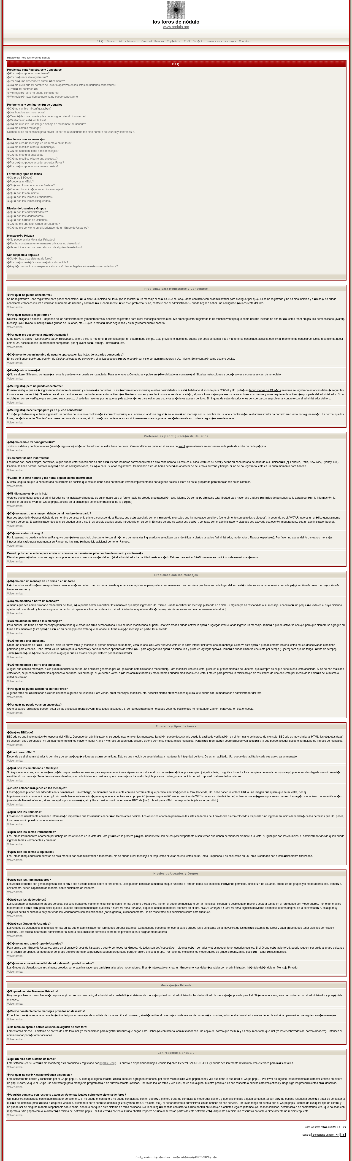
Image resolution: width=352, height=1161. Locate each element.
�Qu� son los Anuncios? (23, 193)
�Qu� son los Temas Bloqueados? (29, 201)
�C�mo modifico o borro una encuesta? (32, 158)
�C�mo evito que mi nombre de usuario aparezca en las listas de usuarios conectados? (61, 85)
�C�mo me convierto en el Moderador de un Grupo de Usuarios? (48, 227)
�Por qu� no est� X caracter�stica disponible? (37, 262)
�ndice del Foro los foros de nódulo (28, 57)
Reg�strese (174, 41)
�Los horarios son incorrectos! (26, 112)
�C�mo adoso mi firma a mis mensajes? (33, 150)
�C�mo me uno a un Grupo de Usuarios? (33, 223)
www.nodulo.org (176, 27)
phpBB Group (108, 1063)
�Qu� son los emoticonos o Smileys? (31, 185)
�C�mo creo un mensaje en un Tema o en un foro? (39, 143)
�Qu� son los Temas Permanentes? (30, 197)
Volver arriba (14, 307)
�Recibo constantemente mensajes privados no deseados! (43, 243)
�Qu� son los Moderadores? (25, 216)
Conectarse (245, 41)
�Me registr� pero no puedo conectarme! (33, 92)
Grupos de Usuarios (152, 41)
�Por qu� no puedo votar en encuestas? (32, 166)
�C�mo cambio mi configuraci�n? (29, 108)
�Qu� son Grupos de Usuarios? (27, 220)
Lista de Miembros (128, 41)
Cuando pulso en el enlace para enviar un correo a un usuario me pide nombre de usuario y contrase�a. (71, 132)
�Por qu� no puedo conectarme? (28, 73)
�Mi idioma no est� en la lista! (26, 120)
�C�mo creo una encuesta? (25, 154)
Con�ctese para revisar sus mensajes (214, 41)
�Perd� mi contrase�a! (22, 89)
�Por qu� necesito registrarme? (27, 77)
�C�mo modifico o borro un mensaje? (31, 147)
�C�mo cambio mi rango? (24, 128)
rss (142, 1157)
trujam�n (158, 1157)
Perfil (187, 41)
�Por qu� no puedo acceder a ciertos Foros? (35, 162)
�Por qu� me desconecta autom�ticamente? (36, 81)
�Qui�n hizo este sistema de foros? (30, 258)
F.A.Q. (100, 41)
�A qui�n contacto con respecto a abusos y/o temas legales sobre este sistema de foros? (62, 266)
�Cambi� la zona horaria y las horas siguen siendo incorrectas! (46, 116)
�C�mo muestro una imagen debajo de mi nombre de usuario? (46, 124)
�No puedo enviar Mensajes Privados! (31, 239)
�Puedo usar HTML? (20, 181)
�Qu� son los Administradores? (27, 212)
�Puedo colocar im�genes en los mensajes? (35, 189)
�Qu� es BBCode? (19, 177)
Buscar (111, 41)
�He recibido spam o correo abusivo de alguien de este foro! (44, 247)
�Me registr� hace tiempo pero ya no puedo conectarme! (43, 96)
